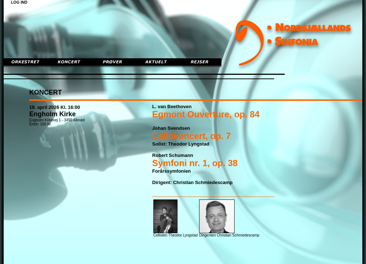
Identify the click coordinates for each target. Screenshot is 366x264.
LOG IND (19, 2)
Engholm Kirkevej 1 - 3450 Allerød (57, 120)
